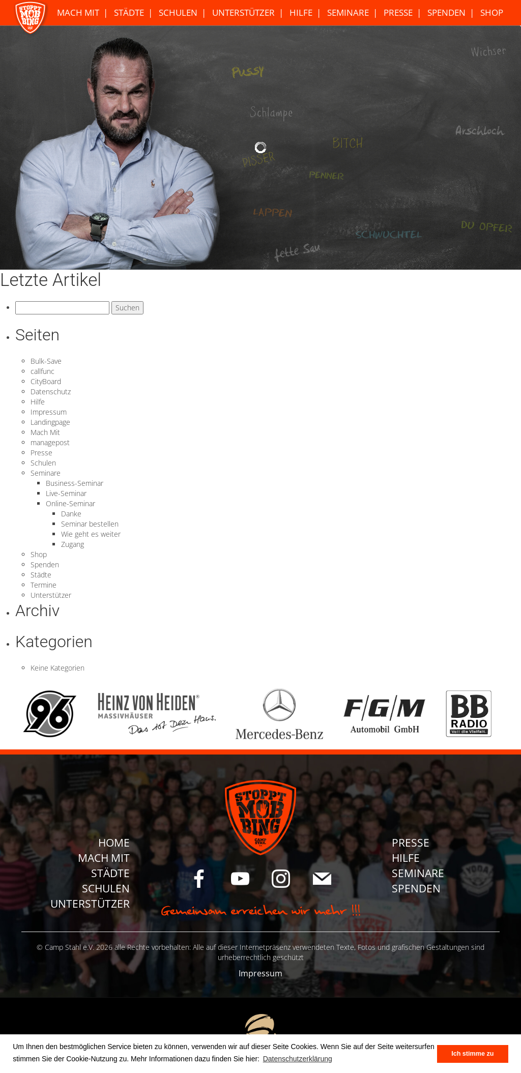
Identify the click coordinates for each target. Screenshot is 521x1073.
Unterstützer (243, 12)
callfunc (42, 371)
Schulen (178, 12)
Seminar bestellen (90, 524)
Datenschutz (51, 391)
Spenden (446, 12)
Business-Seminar (74, 483)
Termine (43, 585)
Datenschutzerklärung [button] (297, 1059)
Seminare (348, 12)
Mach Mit (78, 12)
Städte (129, 12)
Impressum (49, 412)
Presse (398, 12)
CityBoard (46, 381)
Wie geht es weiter (91, 534)
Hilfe (301, 12)
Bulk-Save (46, 361)
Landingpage (50, 422)
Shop (491, 12)
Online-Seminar (70, 503)
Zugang (72, 544)
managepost (50, 442)
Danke (71, 513)
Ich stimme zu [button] (472, 1053)
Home (114, 842)
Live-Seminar (66, 493)
